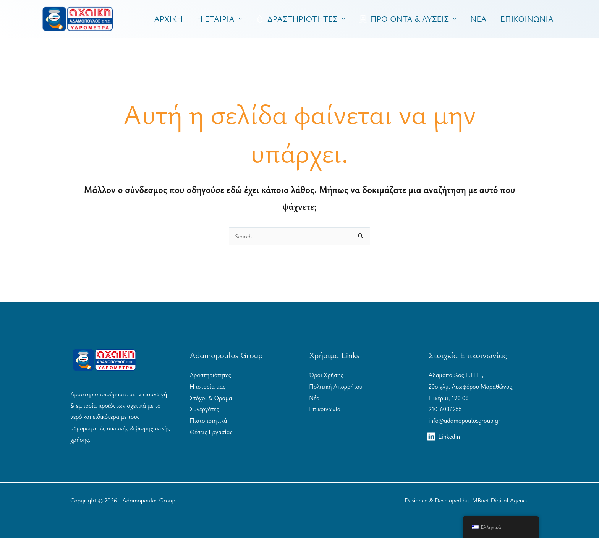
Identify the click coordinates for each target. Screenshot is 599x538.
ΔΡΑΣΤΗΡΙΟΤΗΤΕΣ (297, 18)
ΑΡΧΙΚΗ (168, 18)
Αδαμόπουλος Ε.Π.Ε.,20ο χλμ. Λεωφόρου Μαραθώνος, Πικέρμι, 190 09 (471, 386)
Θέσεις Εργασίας (211, 432)
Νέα (314, 398)
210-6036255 (445, 409)
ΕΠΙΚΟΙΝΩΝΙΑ (527, 18)
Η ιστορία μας (208, 386)
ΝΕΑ (478, 18)
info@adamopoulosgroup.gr (464, 420)
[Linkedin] (444, 436)
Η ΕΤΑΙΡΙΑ (216, 18)
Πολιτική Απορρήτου (336, 386)
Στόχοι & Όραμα (211, 398)
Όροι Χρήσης (326, 375)
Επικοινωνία (324, 409)
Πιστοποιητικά (208, 420)
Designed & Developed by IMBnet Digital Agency (465, 500)
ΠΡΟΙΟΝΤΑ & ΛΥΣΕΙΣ (404, 18)
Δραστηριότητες (210, 375)
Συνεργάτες (204, 409)
